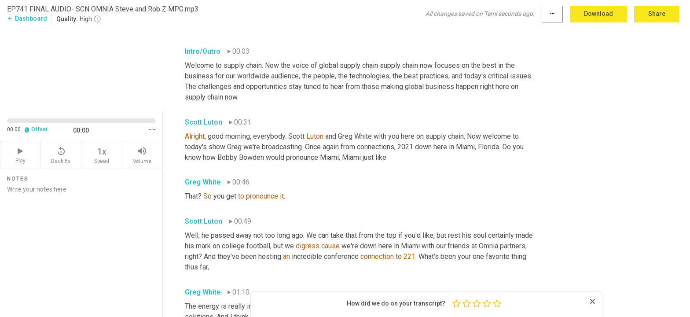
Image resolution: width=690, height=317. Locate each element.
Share (656, 13)
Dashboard (27, 18)
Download (598, 13)
